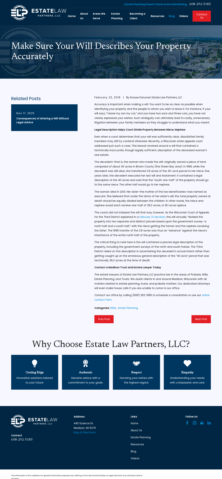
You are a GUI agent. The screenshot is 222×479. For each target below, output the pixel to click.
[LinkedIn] (209, 423)
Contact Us (201, 16)
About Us (136, 430)
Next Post (201, 319)
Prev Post (104, 319)
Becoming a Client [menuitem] (137, 16)
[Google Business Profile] (202, 423)
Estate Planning (128, 308)
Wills (113, 308)
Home (134, 423)
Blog (133, 451)
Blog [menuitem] (172, 16)
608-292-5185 (200, 4)
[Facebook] (187, 423)
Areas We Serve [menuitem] (99, 16)
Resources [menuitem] (157, 16)
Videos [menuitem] (183, 16)
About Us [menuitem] (84, 16)
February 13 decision (152, 217)
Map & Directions (84, 432)
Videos (135, 458)
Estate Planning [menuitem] (117, 16)
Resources (137, 444)
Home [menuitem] (72, 16)
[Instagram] (194, 423)
